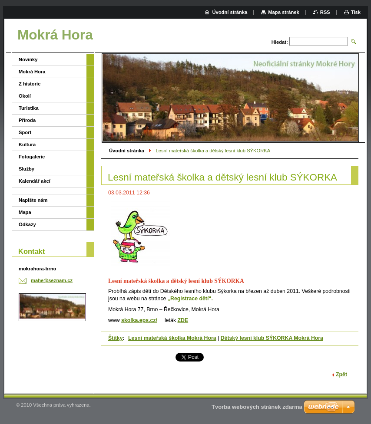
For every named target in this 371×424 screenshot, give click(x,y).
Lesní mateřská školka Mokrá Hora (172, 338)
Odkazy (27, 224)
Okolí (25, 96)
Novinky (28, 59)
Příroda (27, 120)
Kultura (27, 144)
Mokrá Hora (32, 71)
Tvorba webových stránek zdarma (257, 407)
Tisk (356, 12)
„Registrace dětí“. (190, 299)
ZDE (182, 320)
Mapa (25, 212)
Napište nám (33, 200)
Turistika (29, 108)
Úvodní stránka (126, 150)
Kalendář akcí (34, 181)
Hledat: (280, 42)
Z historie (29, 83)
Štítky (115, 338)
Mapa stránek (283, 12)
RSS (325, 12)
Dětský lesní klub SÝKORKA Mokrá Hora (272, 338)
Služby (26, 168)
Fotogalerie (32, 156)
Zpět (341, 374)
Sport (25, 132)
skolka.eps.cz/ (139, 320)
